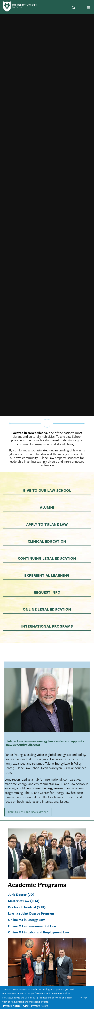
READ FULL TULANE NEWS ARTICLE (28, 804)
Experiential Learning (47, 567)
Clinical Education (47, 533)
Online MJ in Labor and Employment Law (38, 924)
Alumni (47, 499)
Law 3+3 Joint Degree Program (31, 905)
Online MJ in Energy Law (26, 912)
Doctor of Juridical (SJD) (27, 899)
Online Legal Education (47, 601)
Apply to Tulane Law (47, 516)
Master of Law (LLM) (24, 893)
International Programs (47, 618)
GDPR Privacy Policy (35, 1005)
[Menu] (89, 8)
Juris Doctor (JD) (21, 887)
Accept (83, 997)
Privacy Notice (11, 1005)
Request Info (47, 584)
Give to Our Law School (47, 482)
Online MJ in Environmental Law (32, 918)
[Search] (74, 8)
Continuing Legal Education (47, 550)
